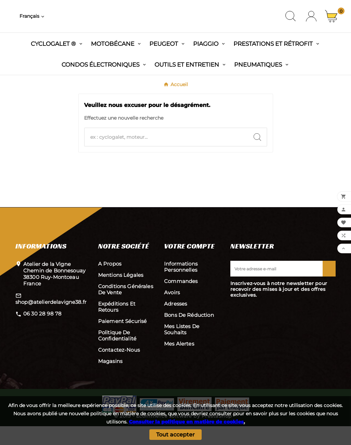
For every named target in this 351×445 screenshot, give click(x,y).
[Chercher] (166, 156)
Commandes (181, 300)
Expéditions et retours (116, 325)
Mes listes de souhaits (181, 348)
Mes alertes (179, 362)
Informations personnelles (181, 285)
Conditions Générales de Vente (125, 308)
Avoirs (172, 311)
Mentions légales (120, 294)
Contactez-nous (119, 368)
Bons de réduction (189, 334)
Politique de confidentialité (117, 354)
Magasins (110, 380)
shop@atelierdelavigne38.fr (50, 321)
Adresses (175, 322)
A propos (109, 282)
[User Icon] (311, 26)
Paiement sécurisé (122, 340)
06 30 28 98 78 (42, 332)
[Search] (257, 156)
